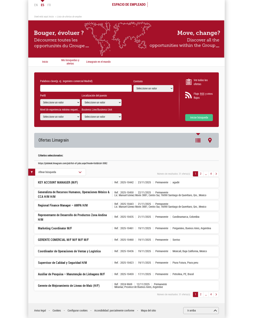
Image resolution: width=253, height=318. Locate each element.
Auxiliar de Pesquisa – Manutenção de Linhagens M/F (71, 274)
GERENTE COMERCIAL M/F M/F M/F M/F (63, 240)
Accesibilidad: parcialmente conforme (114, 310)
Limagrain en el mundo (98, 61)
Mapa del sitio (148, 310)
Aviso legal (40, 310)
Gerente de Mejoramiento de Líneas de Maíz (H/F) (69, 286)
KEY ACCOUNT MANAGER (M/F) (58, 182)
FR (49, 5)
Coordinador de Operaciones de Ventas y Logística (69, 251)
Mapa (210, 140)
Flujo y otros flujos (203, 95)
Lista (198, 140)
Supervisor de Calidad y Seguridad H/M (62, 263)
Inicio (51, 16)
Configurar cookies (78, 310)
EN (36, 5)
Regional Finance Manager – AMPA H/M (63, 205)
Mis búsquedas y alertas (70, 62)
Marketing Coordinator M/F (55, 228)
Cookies (57, 310)
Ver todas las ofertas (201, 82)
